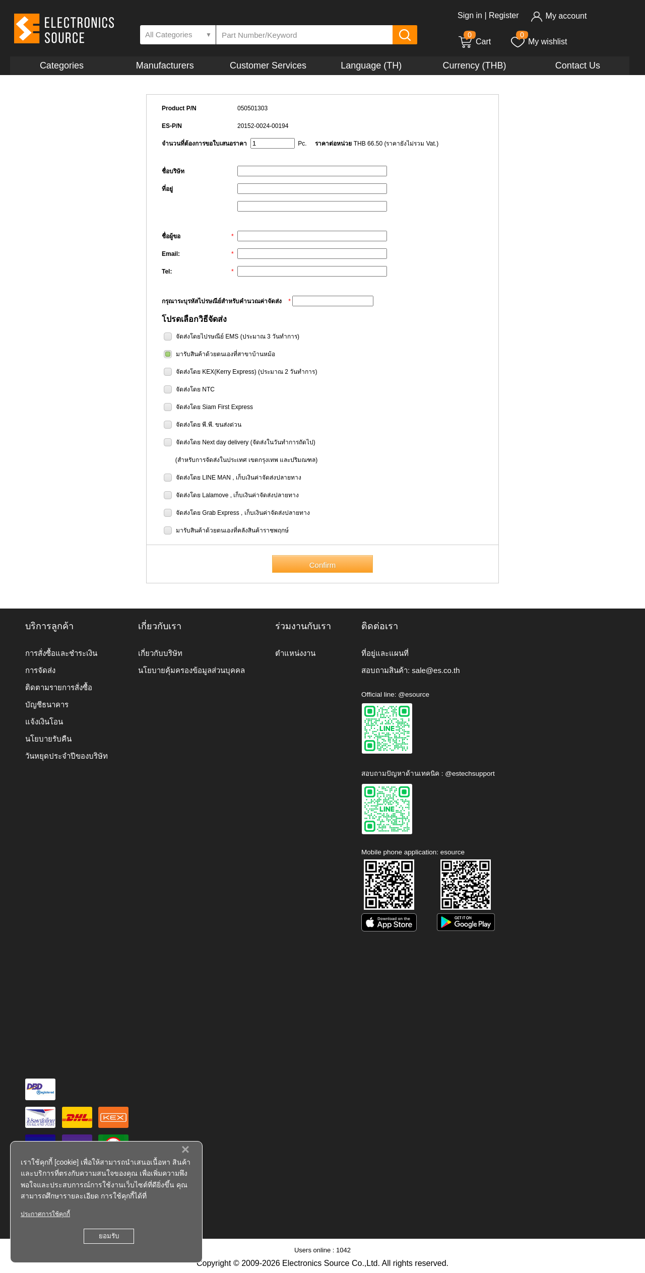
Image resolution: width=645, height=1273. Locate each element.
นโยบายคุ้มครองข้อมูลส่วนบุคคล (191, 670)
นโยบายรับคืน (48, 738)
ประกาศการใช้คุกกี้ (45, 1214)
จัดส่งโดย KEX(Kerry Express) (216, 371)
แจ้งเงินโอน (44, 721)
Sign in (470, 15)
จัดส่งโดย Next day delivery (212, 442)
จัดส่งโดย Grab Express (207, 512)
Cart (474, 41)
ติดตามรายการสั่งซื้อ (58, 687)
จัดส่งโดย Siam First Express (214, 407)
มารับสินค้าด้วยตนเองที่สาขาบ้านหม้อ (225, 354)
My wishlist (538, 41)
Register (504, 15)
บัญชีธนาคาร (47, 704)
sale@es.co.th (436, 670)
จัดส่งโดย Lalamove (202, 495)
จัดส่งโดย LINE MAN (203, 477)
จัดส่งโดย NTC (195, 389)
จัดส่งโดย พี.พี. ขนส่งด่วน (208, 424)
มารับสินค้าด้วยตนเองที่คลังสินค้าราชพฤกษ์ (232, 530)
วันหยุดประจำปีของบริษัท (66, 756)
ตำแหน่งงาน (295, 653)
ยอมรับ (109, 1236)
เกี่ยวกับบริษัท (160, 653)
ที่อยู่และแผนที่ (385, 653)
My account (558, 16)
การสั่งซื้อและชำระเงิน (61, 653)
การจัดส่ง (40, 670)
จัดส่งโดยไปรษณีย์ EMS (207, 336)
